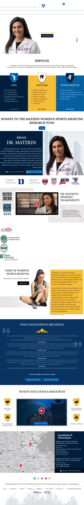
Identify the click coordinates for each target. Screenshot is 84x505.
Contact (61, 12)
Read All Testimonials (51, 380)
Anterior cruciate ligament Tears (71, 92)
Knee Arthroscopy (10, 90)
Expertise (36, 12)
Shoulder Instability (39, 97)
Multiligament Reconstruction (14, 97)
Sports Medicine (70, 85)
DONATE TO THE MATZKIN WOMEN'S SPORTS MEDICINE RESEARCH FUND (42, 121)
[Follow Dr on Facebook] (34, 478)
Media (50, 12)
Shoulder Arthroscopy (40, 92)
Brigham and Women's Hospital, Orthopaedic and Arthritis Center (67, 442)
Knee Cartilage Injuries (68, 97)
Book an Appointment (74, 4)
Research (55, 12)
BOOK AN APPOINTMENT (16, 172)
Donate (42, 128)
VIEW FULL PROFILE (35, 172)
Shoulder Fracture (38, 101)
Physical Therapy (76, 424)
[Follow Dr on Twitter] (38, 478)
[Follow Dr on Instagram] (49, 478)
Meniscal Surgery (10, 99)
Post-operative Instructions (76, 409)
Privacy (22, 489)
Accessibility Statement (74, 489)
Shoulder (42, 85)
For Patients (43, 12)
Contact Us (60, 489)
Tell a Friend (49, 489)
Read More (14, 109)
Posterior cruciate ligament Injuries (72, 94)
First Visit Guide (7, 409)
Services (42, 61)
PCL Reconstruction (11, 94)
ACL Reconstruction (11, 92)
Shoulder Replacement (40, 90)
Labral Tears (36, 103)
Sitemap (30, 489)
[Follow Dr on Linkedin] (42, 478)
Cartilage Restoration (11, 101)
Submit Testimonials (33, 380)
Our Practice (28, 12)
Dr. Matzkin (51, 29)
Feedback (39, 489)
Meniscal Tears (65, 99)
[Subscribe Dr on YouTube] (45, 478)
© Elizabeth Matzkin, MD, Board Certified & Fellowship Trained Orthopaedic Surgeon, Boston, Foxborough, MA (42, 484)
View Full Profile (47, 36)
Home (22, 12)
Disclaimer (13, 489)
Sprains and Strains (67, 90)
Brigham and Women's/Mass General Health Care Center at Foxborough (68, 459)
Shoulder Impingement (40, 99)
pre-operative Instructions (7, 424)
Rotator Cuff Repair (39, 94)
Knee (14, 85)
